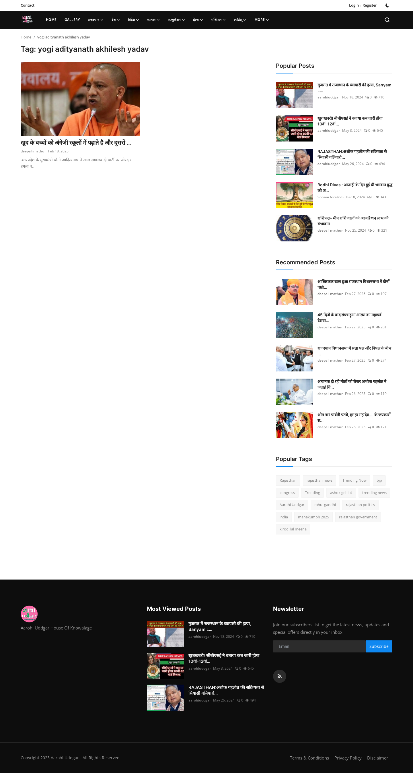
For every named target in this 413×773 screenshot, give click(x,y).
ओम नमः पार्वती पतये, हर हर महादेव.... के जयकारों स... (354, 417)
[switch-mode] (387, 5)
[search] (387, 20)
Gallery (72, 19)
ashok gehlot (341, 492)
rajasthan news (319, 480)
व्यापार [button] (153, 20)
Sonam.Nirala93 (330, 197)
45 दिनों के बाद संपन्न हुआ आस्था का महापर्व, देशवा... (350, 317)
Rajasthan (288, 480)
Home (51, 19)
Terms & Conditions (309, 758)
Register (370, 5)
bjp (379, 480)
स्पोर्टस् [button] (240, 20)
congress (287, 492)
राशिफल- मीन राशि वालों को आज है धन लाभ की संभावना (353, 221)
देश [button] (116, 20)
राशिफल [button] (218, 20)
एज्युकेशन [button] (176, 20)
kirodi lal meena (293, 529)
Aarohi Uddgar (292, 504)
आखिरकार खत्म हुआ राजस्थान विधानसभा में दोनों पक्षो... (353, 284)
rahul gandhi (325, 504)
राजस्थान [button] (96, 20)
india (284, 517)
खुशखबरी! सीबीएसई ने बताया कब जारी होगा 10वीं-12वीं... (350, 121)
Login (354, 5)
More (261, 20)
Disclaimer (377, 758)
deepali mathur (33, 151)
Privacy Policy (348, 758)
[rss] (279, 676)
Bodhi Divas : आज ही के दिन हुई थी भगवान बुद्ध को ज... (354, 187)
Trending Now (354, 480)
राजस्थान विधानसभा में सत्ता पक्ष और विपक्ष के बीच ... (354, 351)
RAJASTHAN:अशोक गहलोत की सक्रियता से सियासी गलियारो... (352, 154)
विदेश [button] (133, 20)
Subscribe (379, 646)
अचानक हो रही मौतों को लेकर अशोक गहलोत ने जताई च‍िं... (351, 384)
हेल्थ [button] (198, 20)
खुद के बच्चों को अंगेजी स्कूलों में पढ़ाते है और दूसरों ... (76, 142)
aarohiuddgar (328, 97)
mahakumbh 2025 (313, 517)
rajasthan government (358, 517)
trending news (374, 492)
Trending (312, 492)
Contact (27, 5)
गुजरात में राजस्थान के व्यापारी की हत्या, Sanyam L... (354, 87)
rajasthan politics (360, 504)
